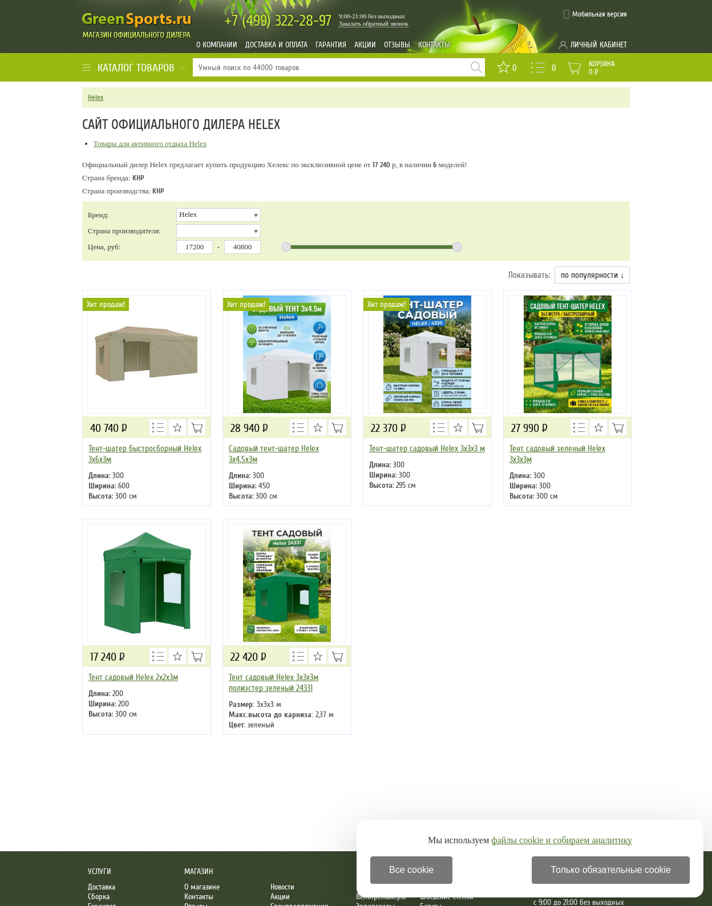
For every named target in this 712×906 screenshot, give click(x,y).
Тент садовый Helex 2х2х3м (133, 677)
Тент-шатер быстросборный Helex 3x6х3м (144, 453)
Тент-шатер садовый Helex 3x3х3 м (427, 448)
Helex (95, 97)
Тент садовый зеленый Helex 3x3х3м (557, 453)
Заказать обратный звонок (373, 23)
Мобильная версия (599, 14)
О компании (216, 45)
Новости (282, 887)
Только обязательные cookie (611, 870)
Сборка (99, 896)
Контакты (434, 45)
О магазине (202, 887)
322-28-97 (278, 20)
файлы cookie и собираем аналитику (561, 840)
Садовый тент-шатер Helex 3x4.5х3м (274, 453)
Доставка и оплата (276, 45)
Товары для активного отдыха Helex (150, 143)
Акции (365, 45)
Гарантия (330, 45)
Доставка (101, 887)
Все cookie (411, 870)
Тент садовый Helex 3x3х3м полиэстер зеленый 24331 (273, 682)
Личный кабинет (599, 45)
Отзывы (397, 45)
